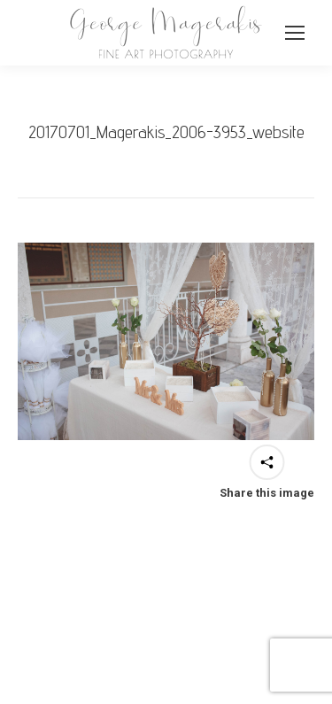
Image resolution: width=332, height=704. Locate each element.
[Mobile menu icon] (294, 32)
